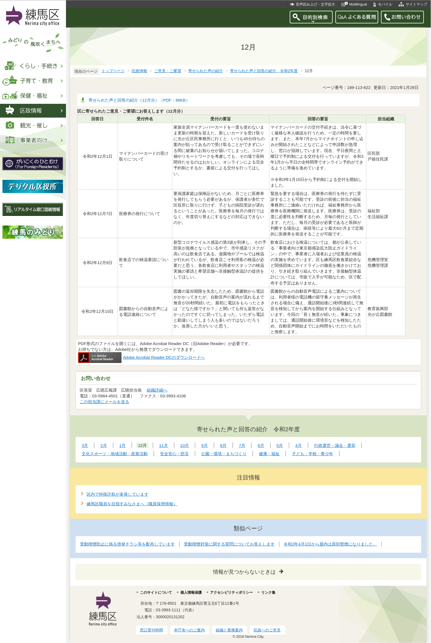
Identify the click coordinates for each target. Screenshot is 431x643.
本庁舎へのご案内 (189, 630)
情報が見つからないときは (244, 572)
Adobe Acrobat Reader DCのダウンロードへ (141, 357)
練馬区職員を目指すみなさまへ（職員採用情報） (132, 503)
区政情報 (139, 71)
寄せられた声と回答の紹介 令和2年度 (264, 71)
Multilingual (358, 4)
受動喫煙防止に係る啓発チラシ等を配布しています (127, 544)
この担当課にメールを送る (104, 401)
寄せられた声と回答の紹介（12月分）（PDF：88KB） (139, 100)
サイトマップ (416, 4)
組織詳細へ (157, 390)
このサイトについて (156, 592)
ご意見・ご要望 (167, 71)
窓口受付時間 (151, 630)
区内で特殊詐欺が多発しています (117, 494)
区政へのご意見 (267, 630)
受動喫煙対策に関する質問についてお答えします (229, 544)
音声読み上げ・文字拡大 (315, 4)
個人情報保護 (191, 592)
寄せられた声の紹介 (205, 71)
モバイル (385, 4)
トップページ (113, 71)
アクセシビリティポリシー (231, 592)
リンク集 (268, 592)
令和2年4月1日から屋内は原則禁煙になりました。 (330, 544)
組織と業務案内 (229, 630)
